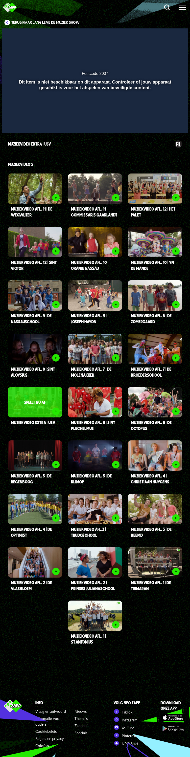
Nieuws (80, 711)
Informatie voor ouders (48, 721)
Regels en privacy (49, 738)
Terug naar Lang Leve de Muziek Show (45, 22)
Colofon (42, 745)
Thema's (81, 718)
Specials (81, 733)
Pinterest (125, 735)
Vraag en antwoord (50, 711)
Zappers (80, 725)
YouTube (124, 727)
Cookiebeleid (46, 731)
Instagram (125, 719)
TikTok (123, 711)
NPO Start (126, 743)
